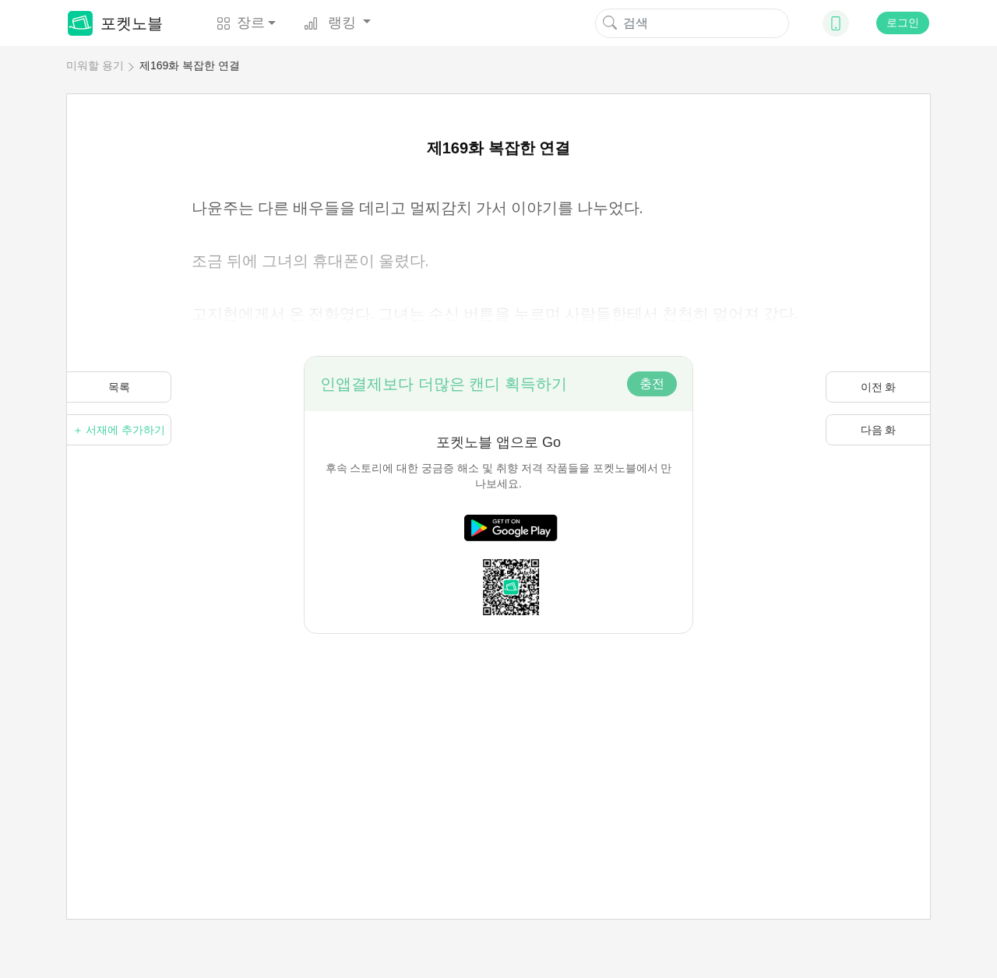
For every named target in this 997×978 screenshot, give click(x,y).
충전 (651, 383)
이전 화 (879, 387)
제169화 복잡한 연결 (189, 65)
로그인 (902, 22)
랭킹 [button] (332, 22)
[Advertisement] (498, 743)
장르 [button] (241, 22)
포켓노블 (115, 23)
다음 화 (879, 430)
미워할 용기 (95, 65)
